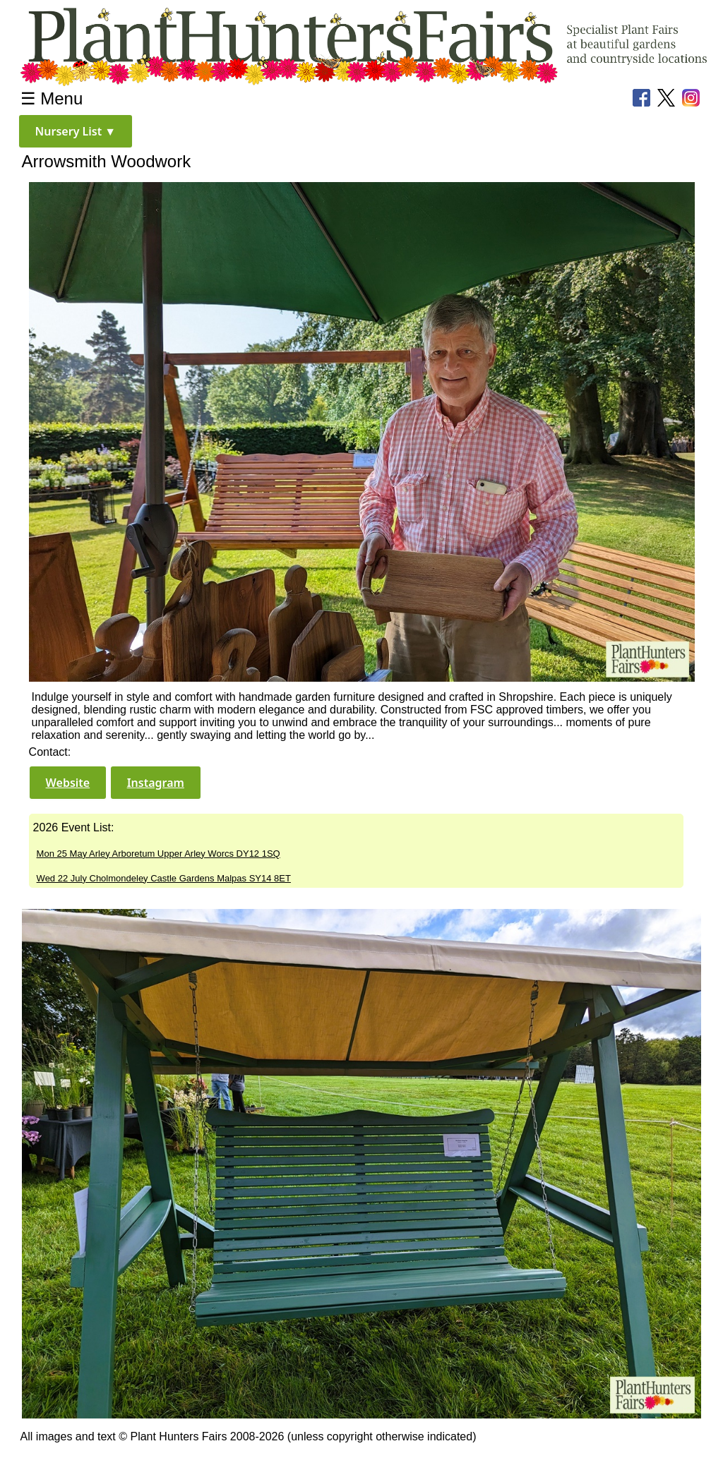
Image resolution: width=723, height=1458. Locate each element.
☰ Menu (51, 98)
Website (68, 782)
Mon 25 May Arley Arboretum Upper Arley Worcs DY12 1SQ (158, 853)
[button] (75, 131)
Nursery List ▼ (75, 131)
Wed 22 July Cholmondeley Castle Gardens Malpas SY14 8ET (164, 878)
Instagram (155, 782)
